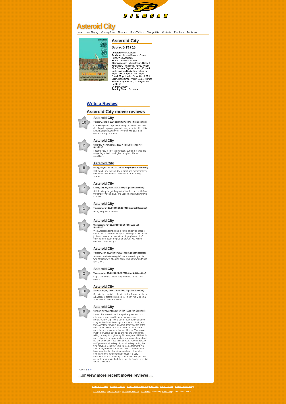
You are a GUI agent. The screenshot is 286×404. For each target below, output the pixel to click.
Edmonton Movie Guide (137, 386)
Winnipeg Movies (117, 386)
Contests (166, 32)
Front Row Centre (100, 386)
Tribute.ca (166, 392)
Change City (153, 32)
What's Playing (114, 392)
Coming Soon (108, 32)
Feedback (179, 32)
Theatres (122, 32)
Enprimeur (154, 386)
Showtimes (145, 392)
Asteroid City (96, 26)
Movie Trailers (137, 32)
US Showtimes (166, 386)
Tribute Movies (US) (184, 386)
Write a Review (102, 103)
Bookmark (193, 32)
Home (79, 32)
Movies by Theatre (130, 392)
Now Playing (92, 32)
